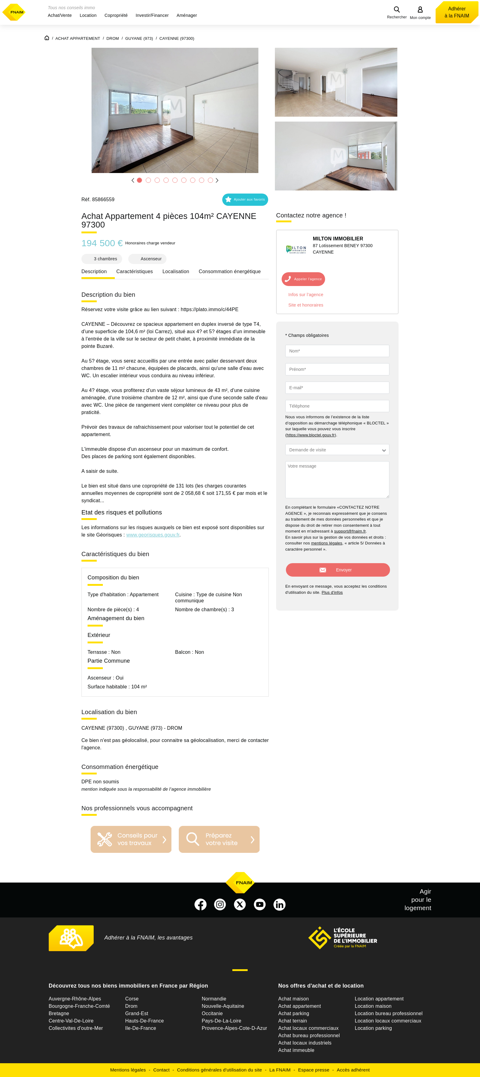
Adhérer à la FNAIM (457, 12)
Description (94, 271)
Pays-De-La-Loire (221, 1020)
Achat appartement (299, 1006)
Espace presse (313, 1069)
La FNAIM (280, 1069)
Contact (161, 1069)
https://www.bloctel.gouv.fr (311, 435)
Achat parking (293, 1013)
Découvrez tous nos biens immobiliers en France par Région (128, 986)
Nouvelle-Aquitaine (223, 1006)
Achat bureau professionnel (309, 1035)
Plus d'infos (332, 588)
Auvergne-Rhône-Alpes (75, 998)
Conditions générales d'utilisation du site (219, 1069)
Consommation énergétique (230, 271)
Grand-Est (136, 1013)
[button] (60, 15)
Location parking (373, 1028)
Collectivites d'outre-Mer (76, 1028)
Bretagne (59, 1013)
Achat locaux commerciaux (308, 1028)
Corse (132, 998)
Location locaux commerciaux (388, 1020)
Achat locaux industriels (305, 1042)
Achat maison (293, 998)
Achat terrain (292, 1020)
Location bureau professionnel (389, 1013)
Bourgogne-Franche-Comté (79, 1006)
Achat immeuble (296, 1050)
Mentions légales (128, 1069)
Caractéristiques (134, 271)
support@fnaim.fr (350, 531)
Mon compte (420, 18)
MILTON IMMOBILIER (338, 238)
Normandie (214, 998)
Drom (131, 1006)
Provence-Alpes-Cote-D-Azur (234, 1028)
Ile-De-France (140, 1028)
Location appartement (379, 998)
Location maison (373, 1006)
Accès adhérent (353, 1069)
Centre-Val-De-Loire (71, 1020)
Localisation (176, 271)
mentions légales (326, 543)
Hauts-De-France (144, 1020)
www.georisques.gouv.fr (152, 534)
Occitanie (212, 1013)
